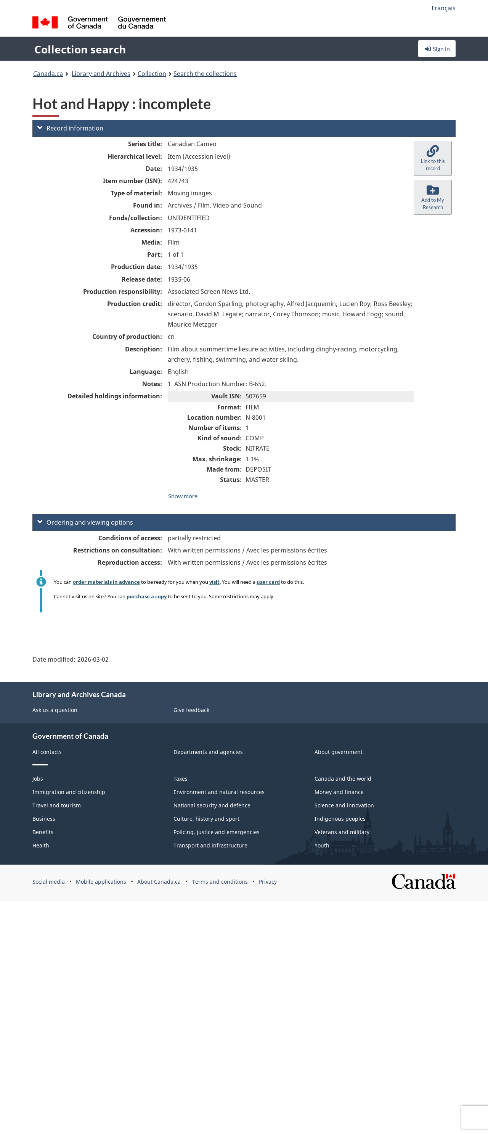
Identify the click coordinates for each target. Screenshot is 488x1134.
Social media (48, 881)
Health (40, 845)
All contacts (47, 751)
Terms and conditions (220, 881)
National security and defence (211, 805)
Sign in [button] (437, 48)
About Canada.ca (159, 881)
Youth (322, 845)
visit (214, 581)
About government (339, 751)
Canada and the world (343, 778)
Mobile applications (101, 881)
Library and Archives (101, 73)
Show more (182, 495)
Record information (70, 128)
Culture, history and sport (206, 818)
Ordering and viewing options (85, 522)
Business (43, 818)
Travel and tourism (56, 805)
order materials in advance (106, 581)
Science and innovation (344, 805)
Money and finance (339, 792)
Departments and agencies (208, 751)
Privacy (268, 881)
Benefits (42, 832)
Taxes (180, 778)
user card (268, 581)
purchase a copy (147, 596)
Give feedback (191, 710)
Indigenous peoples (340, 818)
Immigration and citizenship (68, 792)
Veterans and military (342, 832)
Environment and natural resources (219, 792)
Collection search (80, 49)
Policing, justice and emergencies (216, 832)
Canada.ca (48, 73)
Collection (152, 73)
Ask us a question (54, 710)
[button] (433, 158)
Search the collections (205, 73)
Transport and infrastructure (210, 845)
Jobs (37, 778)
